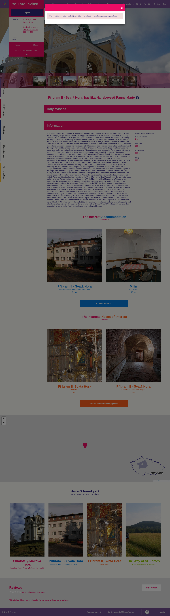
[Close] (122, 8)
